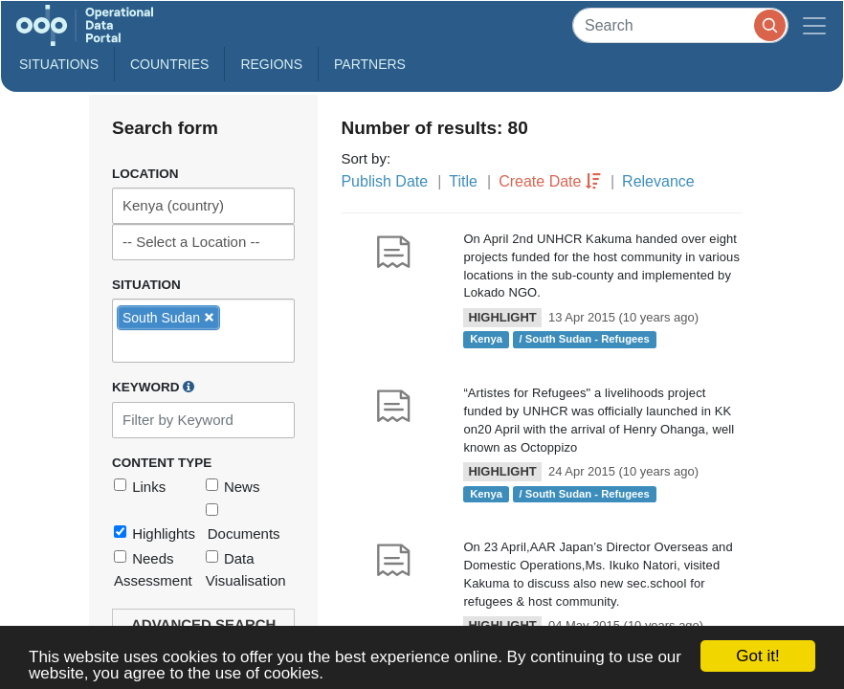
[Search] (680, 25)
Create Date (540, 181)
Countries (169, 64)
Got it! (757, 656)
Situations (59, 64)
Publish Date (384, 181)
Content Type (161, 463)
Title (463, 181)
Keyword (153, 386)
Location (145, 174)
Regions (271, 64)
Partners (370, 64)
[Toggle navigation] (814, 25)
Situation (146, 285)
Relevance (658, 181)
